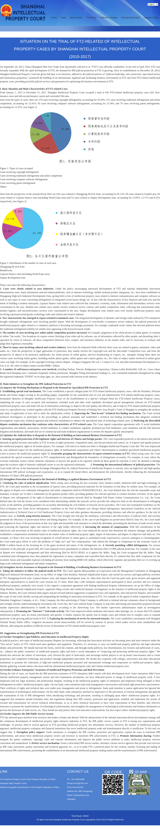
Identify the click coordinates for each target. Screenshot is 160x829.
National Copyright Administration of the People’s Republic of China (29, 787)
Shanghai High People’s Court (13, 783)
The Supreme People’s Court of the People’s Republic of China (27, 779)
